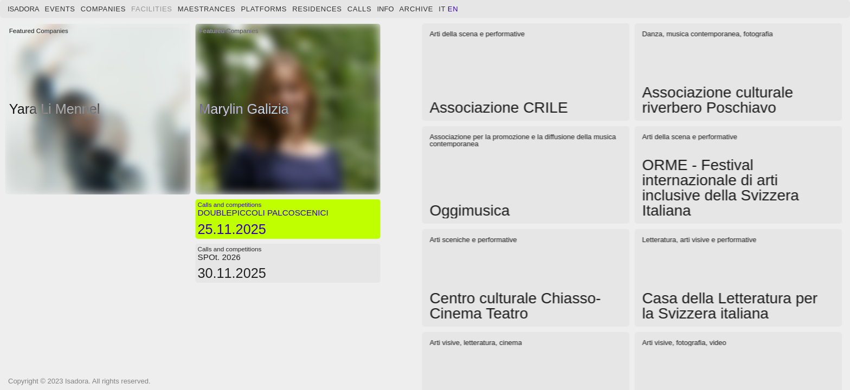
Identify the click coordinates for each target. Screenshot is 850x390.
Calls (359, 9)
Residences (317, 9)
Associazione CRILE (498, 107)
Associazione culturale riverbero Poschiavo (717, 100)
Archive (417, 9)
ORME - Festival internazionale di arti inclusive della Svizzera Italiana (720, 188)
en (453, 9)
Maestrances (207, 9)
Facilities (151, 9)
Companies (103, 9)
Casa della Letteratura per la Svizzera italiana (729, 306)
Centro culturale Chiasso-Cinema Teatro (515, 306)
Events (60, 9)
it (442, 9)
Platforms (264, 9)
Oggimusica (469, 210)
